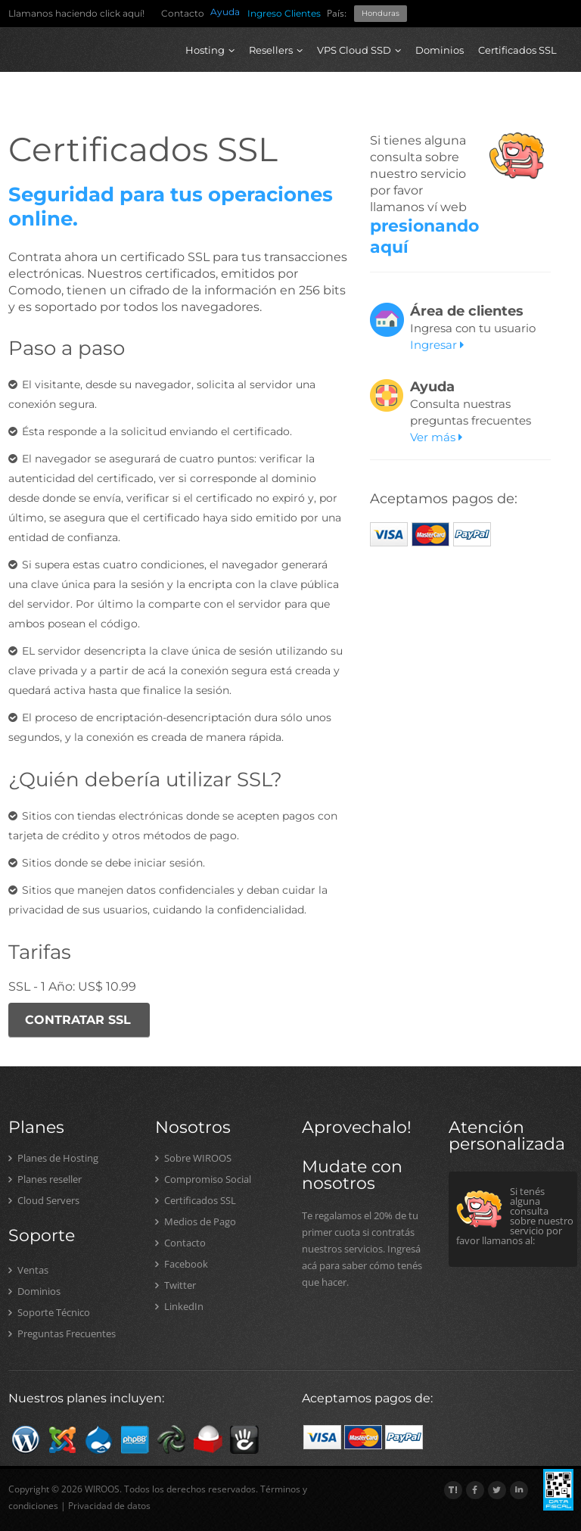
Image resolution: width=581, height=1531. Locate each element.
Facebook (181, 1264)
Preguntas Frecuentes (62, 1333)
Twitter (175, 1285)
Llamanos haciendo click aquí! (76, 13)
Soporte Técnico (49, 1312)
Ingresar (437, 345)
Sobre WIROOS (193, 1158)
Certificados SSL (517, 50)
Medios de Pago (195, 1221)
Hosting (210, 50)
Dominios (439, 50)
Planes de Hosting (53, 1158)
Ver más (436, 437)
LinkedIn (179, 1306)
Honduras (380, 13)
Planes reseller (45, 1179)
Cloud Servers (43, 1200)
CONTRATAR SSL (78, 1020)
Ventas (28, 1270)
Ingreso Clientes (284, 13)
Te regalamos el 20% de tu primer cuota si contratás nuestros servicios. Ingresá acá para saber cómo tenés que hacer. (362, 1249)
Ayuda (225, 11)
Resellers (276, 50)
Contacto (182, 13)
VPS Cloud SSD (359, 50)
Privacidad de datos (109, 1505)
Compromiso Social (203, 1179)
